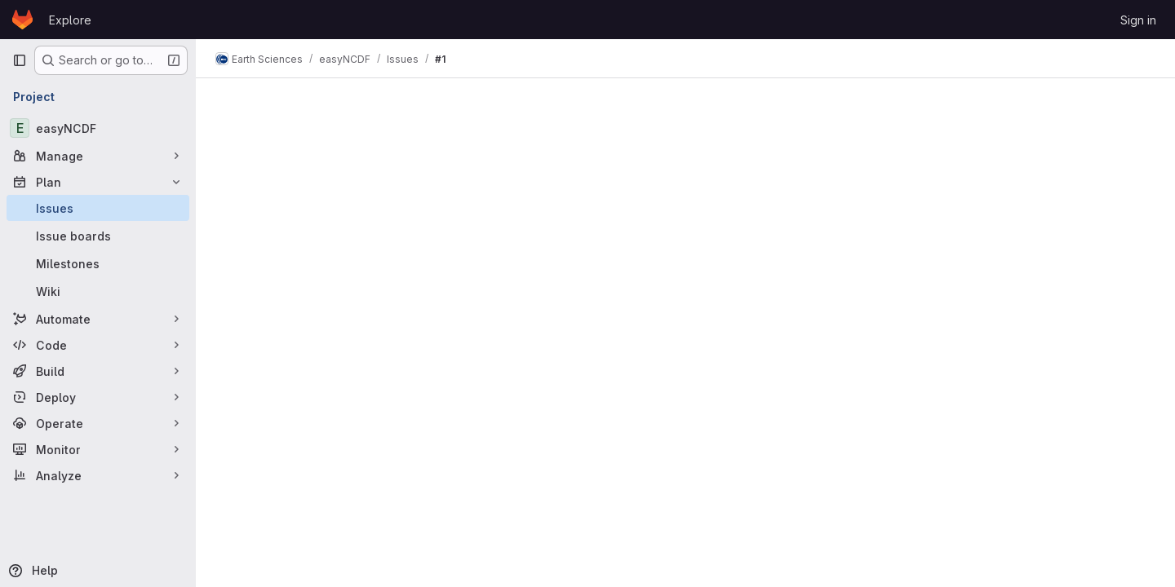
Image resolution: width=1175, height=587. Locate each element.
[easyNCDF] (98, 128)
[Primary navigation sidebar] (20, 60)
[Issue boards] (98, 236)
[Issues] (98, 208)
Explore (70, 20)
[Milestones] (98, 263)
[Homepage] (22, 20)
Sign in (1138, 20)
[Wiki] (98, 291)
